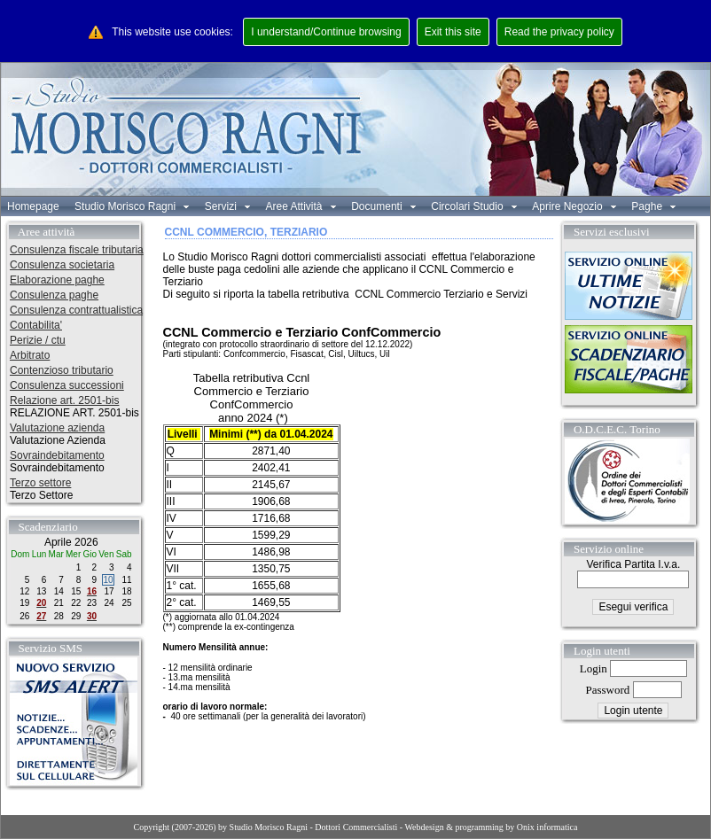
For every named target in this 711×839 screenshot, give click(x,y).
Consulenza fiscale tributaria (77, 250)
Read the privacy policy (559, 32)
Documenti (383, 206)
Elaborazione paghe (57, 280)
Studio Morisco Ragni (131, 206)
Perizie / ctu (38, 340)
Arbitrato (30, 355)
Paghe (653, 206)
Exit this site (453, 32)
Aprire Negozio (574, 206)
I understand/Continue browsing (326, 32)
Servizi (227, 206)
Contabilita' (36, 325)
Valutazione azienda (57, 428)
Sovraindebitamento (57, 455)
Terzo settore (40, 483)
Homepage (33, 206)
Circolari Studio (474, 206)
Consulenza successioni (67, 385)
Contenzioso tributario (61, 370)
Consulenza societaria (62, 265)
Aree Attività (300, 206)
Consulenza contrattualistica (76, 310)
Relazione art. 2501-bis (64, 400)
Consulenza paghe (54, 295)
